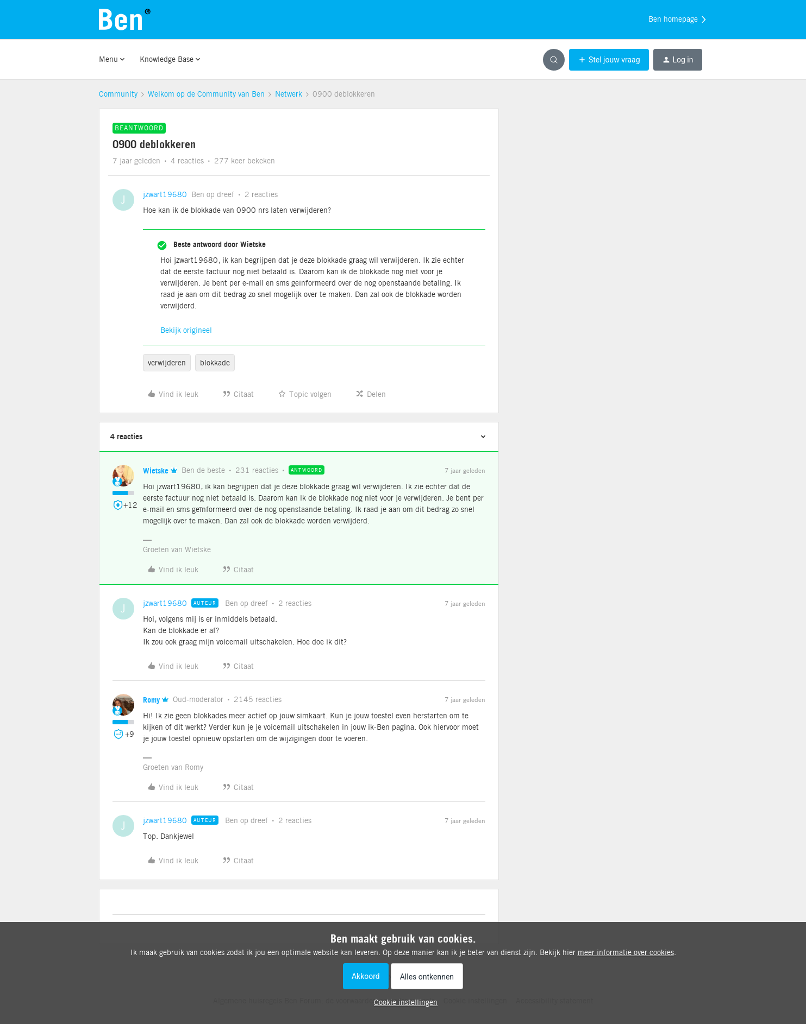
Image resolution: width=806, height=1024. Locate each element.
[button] (609, 60)
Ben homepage (678, 19)
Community (118, 94)
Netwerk (288, 94)
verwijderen (167, 362)
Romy (151, 699)
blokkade (215, 362)
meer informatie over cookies (626, 952)
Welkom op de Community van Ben (206, 94)
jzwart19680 (165, 194)
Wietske (155, 470)
